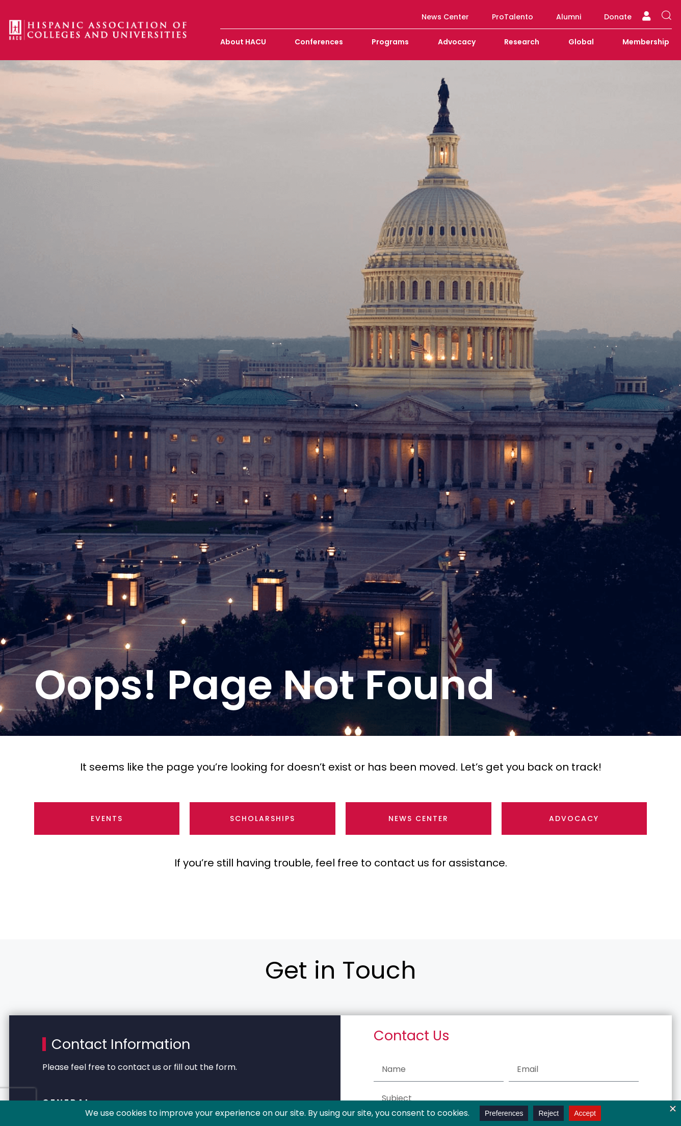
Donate (618, 17)
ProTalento (512, 17)
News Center (445, 17)
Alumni (568, 17)
